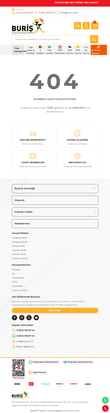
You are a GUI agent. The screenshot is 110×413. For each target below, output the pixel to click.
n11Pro (15, 282)
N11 (13, 274)
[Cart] (94, 25)
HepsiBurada (18, 278)
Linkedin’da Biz (19, 250)
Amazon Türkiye (19, 290)
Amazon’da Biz (19, 254)
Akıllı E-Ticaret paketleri (51, 410)
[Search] (55, 39)
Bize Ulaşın (55, 310)
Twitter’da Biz (18, 246)
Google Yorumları (20, 258)
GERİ (50, 107)
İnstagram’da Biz (20, 242)
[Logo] (28, 25)
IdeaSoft (34, 410)
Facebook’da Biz (20, 238)
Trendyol (16, 269)
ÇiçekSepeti (17, 286)
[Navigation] (18, 50)
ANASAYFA (79, 107)
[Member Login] (86, 25)
